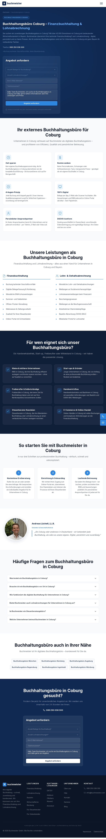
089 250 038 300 (17, 47)
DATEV (49, 792)
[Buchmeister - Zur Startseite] (12, 3)
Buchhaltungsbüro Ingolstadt (54, 670)
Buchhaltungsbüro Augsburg (81, 664)
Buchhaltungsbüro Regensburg (24, 670)
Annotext (50, 807)
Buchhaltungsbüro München (24, 664)
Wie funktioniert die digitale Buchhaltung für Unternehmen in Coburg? (53, 598)
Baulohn (30, 799)
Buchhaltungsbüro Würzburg (82, 670)
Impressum (87, 833)
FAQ (65, 794)
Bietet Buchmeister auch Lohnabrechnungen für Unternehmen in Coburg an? (53, 606)
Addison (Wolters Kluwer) (50, 799)
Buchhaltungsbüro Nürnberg (53, 664)
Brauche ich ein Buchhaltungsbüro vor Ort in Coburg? (53, 589)
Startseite (6, 12)
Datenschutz (98, 833)
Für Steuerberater (34, 811)
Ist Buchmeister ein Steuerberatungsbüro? (53, 614)
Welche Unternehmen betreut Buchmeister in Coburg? (53, 622)
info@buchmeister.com (96, 794)
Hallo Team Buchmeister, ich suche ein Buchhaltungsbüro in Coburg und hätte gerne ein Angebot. (53, 757)
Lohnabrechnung (33, 794)
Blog (66, 808)
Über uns (67, 790)
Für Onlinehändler (33, 815)
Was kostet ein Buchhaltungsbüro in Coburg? (53, 581)
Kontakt (67, 799)
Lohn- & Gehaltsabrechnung (75, 278)
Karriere (67, 803)
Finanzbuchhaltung (17, 278)
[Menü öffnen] (101, 3)
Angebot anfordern (31, 104)
